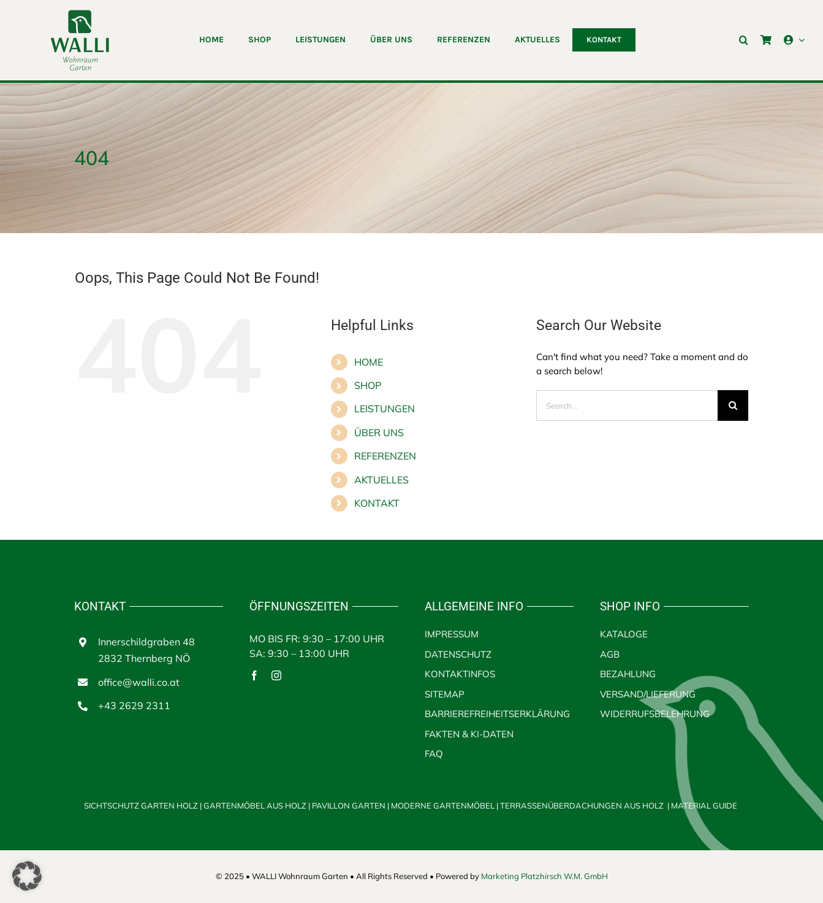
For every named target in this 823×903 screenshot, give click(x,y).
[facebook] (254, 675)
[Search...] (627, 405)
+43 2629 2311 (134, 705)
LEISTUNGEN (384, 408)
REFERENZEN (385, 456)
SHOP (367, 385)
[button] (743, 40)
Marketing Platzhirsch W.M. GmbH (544, 876)
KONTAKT (377, 503)
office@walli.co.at (139, 682)
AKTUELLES (381, 480)
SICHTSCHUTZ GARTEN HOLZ (143, 805)
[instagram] (276, 675)
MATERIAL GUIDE (704, 805)
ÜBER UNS (379, 432)
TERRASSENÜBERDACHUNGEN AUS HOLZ (582, 805)
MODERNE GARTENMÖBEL (443, 805)
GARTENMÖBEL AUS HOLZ (255, 805)
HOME (368, 362)
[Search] (733, 405)
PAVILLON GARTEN (348, 805)
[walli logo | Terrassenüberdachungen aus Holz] (79, 14)
